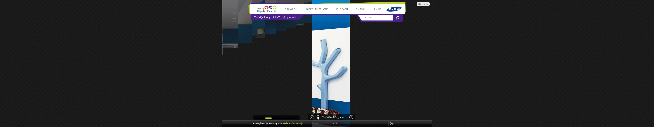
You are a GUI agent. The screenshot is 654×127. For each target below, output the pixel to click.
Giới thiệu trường (317, 9)
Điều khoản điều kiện (293, 123)
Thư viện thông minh (333, 117)
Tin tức (360, 9)
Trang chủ (291, 9)
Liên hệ (376, 9)
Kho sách (342, 9)
